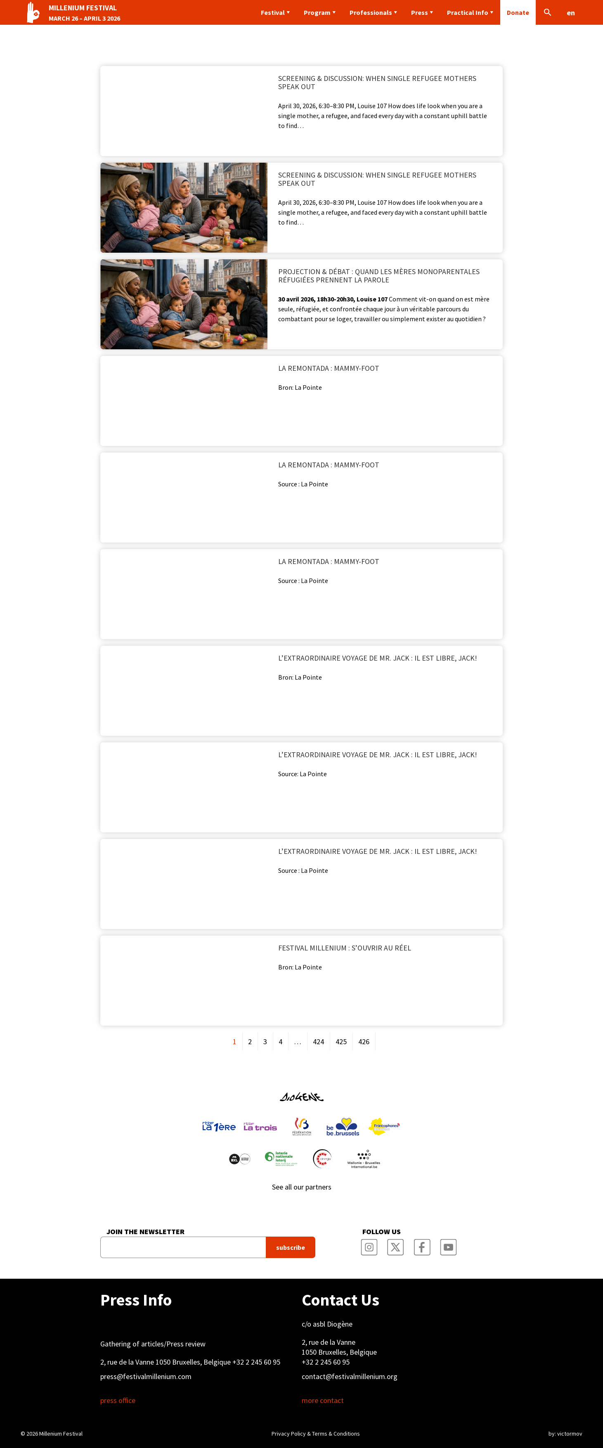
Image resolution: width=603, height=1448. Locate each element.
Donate (518, 12)
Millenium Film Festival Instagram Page (369, 1245)
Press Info (136, 1299)
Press (419, 12)
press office (117, 1400)
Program (317, 12)
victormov (569, 1433)
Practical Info (467, 12)
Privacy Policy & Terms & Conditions (316, 1433)
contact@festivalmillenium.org (349, 1376)
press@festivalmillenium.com (146, 1376)
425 (341, 1041)
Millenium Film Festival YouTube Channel (448, 1245)
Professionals (371, 12)
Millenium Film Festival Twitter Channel (396, 1245)
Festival (273, 12)
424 (318, 1041)
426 (363, 1041)
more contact (323, 1400)
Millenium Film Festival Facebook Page (422, 1245)
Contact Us (340, 1299)
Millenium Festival (61, 1433)
